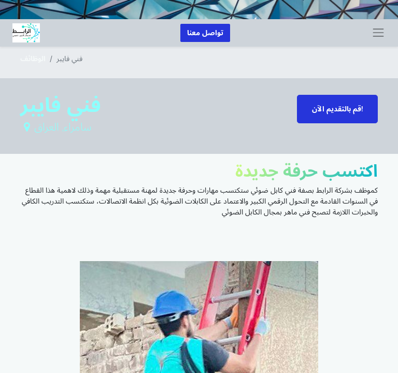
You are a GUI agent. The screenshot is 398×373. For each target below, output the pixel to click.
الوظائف (33, 58)
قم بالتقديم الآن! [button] (337, 109)
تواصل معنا (205, 33)
